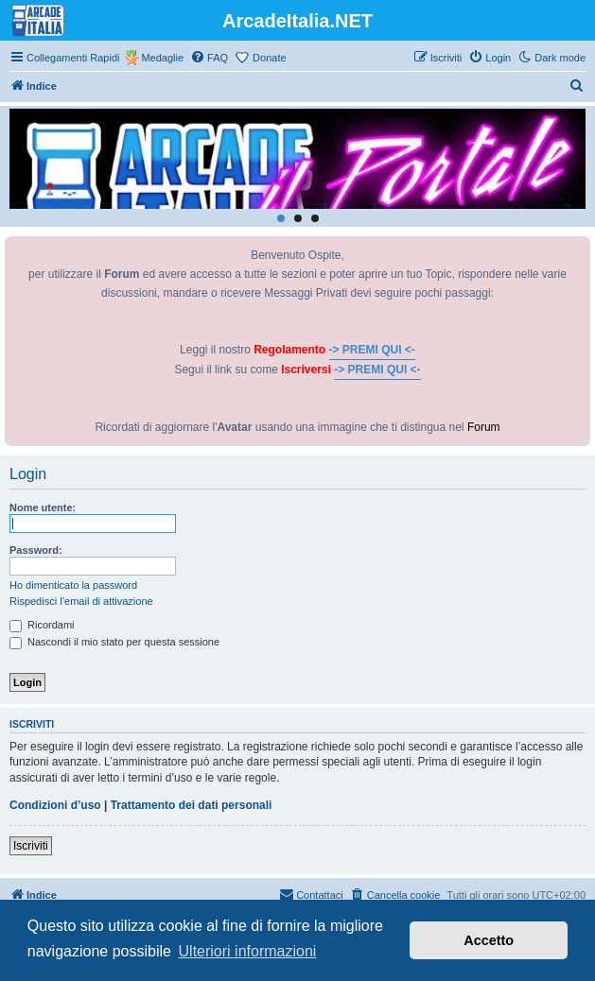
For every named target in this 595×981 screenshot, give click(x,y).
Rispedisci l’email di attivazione (81, 601)
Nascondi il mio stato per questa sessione (114, 641)
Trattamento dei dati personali (191, 805)
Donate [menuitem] (269, 57)
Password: (35, 550)
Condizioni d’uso (55, 805)
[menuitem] (209, 57)
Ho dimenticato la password (73, 585)
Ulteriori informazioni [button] (248, 951)
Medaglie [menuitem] (162, 57)
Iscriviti (30, 845)
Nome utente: (42, 507)
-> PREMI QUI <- (372, 349)
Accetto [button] (489, 940)
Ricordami (42, 624)
